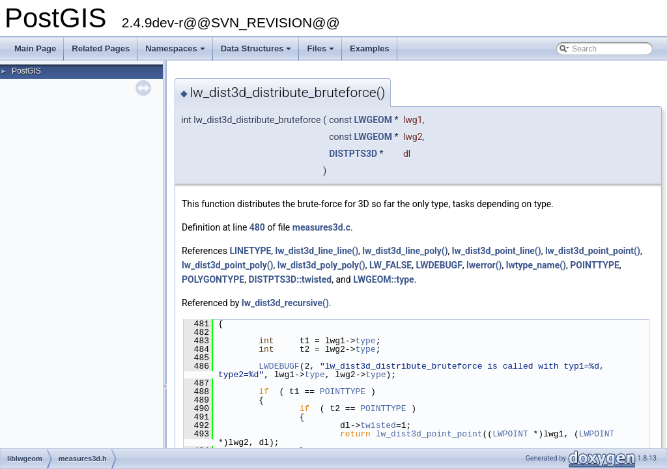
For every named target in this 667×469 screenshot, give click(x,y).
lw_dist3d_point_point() (592, 251)
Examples (370, 48)
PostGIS (26, 71)
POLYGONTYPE (213, 279)
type (365, 341)
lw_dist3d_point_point (429, 434)
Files (321, 52)
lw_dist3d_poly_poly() (321, 265)
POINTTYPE (594, 265)
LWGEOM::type (383, 279)
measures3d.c (321, 227)
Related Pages (101, 48)
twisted (378, 425)
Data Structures (257, 52)
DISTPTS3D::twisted (290, 279)
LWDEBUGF (439, 265)
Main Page (35, 48)
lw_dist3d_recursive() (285, 303)
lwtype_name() (536, 265)
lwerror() (484, 265)
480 (257, 227)
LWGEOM (373, 120)
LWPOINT (510, 434)
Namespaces (176, 52)
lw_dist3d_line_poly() (404, 251)
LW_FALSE (390, 265)
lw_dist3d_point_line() (496, 251)
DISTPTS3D (353, 154)
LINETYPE (250, 251)
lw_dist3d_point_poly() (228, 265)
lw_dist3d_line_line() (317, 251)
